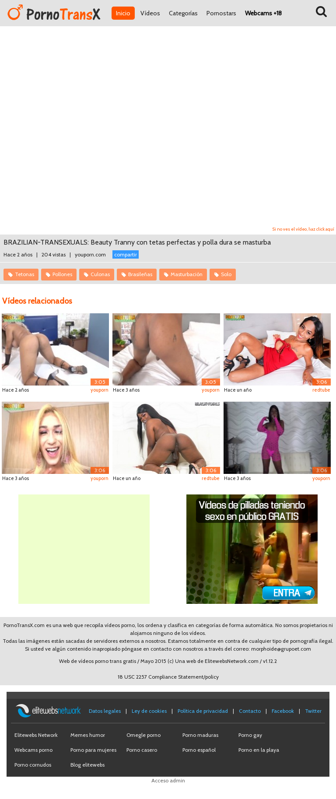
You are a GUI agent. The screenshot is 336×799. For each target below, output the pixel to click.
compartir (125, 254)
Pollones (62, 274)
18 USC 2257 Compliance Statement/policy (168, 676)
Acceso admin (168, 780)
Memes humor (87, 735)
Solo (226, 274)
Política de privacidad (203, 711)
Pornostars (221, 13)
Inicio (123, 13)
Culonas (100, 274)
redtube (321, 390)
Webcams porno (33, 749)
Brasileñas (140, 274)
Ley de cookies (149, 711)
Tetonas (24, 274)
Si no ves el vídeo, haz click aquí (303, 229)
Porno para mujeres (93, 749)
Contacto (250, 711)
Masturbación (187, 274)
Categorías (183, 13)
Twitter (313, 711)
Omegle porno (143, 735)
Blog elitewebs (87, 764)
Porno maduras (200, 735)
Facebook (283, 711)
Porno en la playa (258, 749)
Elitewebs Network (36, 735)
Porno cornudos (32, 764)
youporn (99, 390)
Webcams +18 (263, 13)
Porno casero (141, 749)
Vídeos (150, 13)
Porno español (199, 749)
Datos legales (105, 711)
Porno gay (250, 735)
